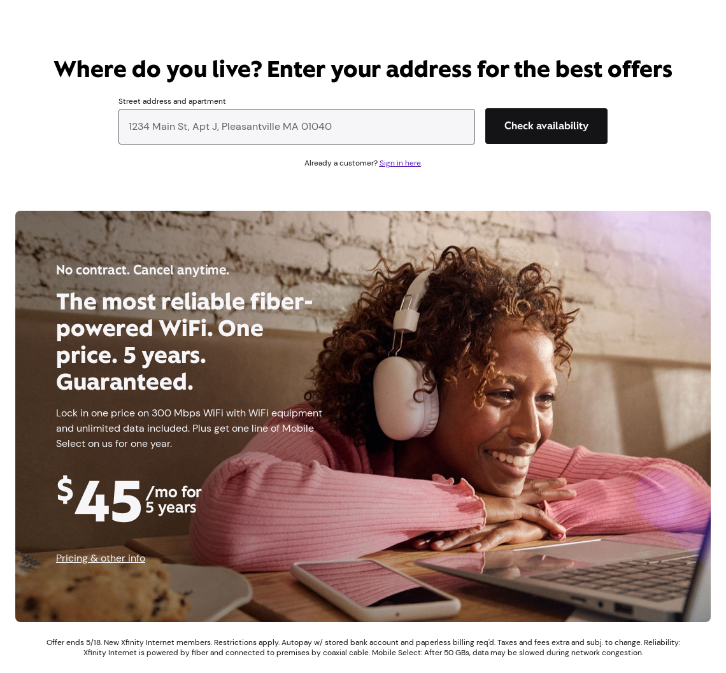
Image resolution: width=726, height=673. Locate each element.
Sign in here (400, 163)
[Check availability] (546, 126)
